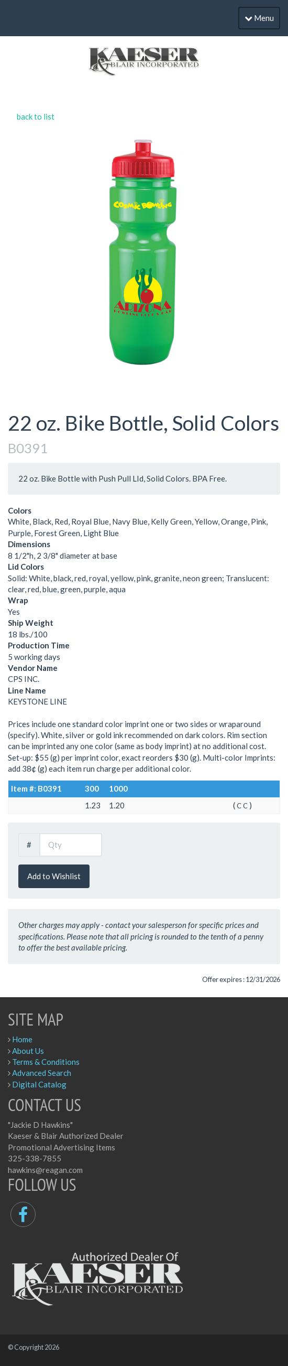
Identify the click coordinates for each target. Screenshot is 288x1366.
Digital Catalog (39, 1084)
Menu (259, 18)
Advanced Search (41, 1072)
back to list (35, 116)
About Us (28, 1050)
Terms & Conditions (46, 1061)
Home (22, 1039)
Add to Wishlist (54, 876)
